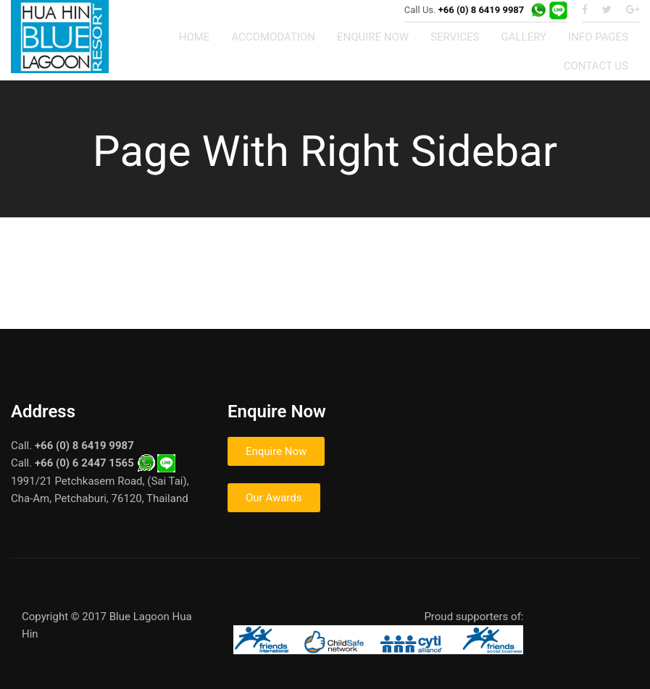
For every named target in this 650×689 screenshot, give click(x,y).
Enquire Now (276, 451)
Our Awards (274, 497)
